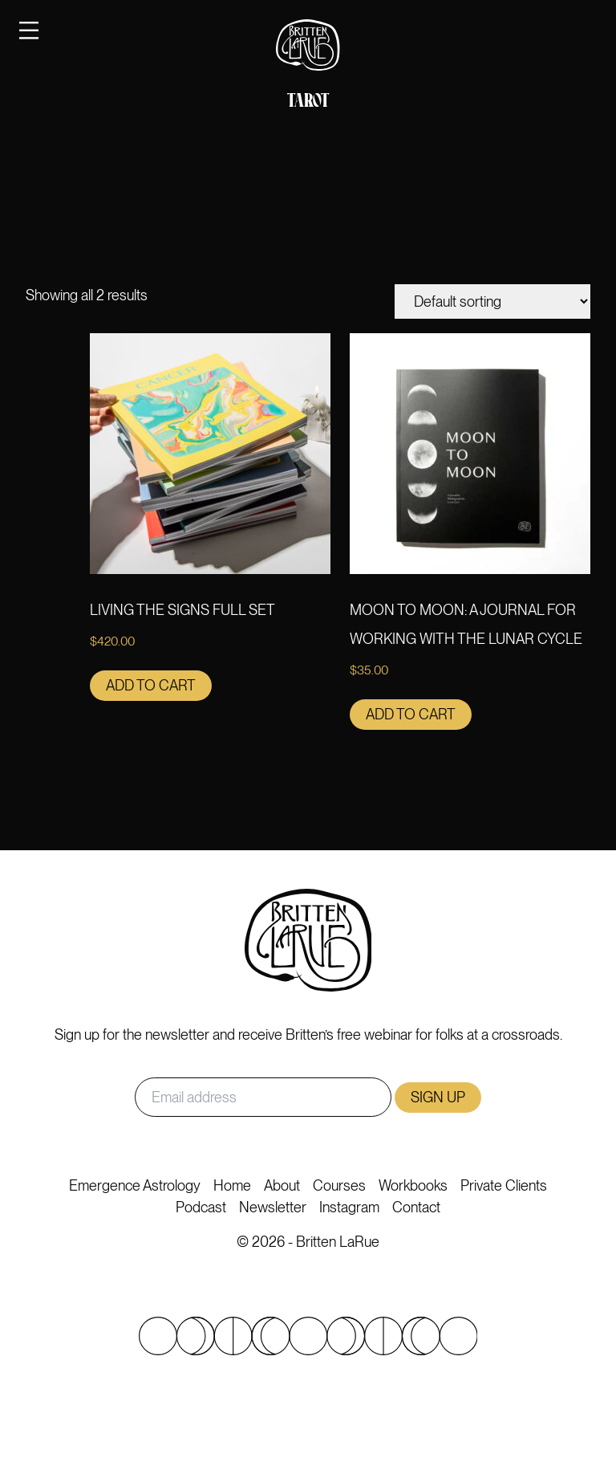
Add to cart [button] (151, 685)
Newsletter (272, 1207)
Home (232, 1185)
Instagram (349, 1207)
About (282, 1185)
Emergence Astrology (135, 1185)
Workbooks (413, 1185)
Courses (339, 1185)
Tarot (308, 102)
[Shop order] (492, 301)
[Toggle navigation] (28, 30)
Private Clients (503, 1185)
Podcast (201, 1207)
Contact (416, 1207)
